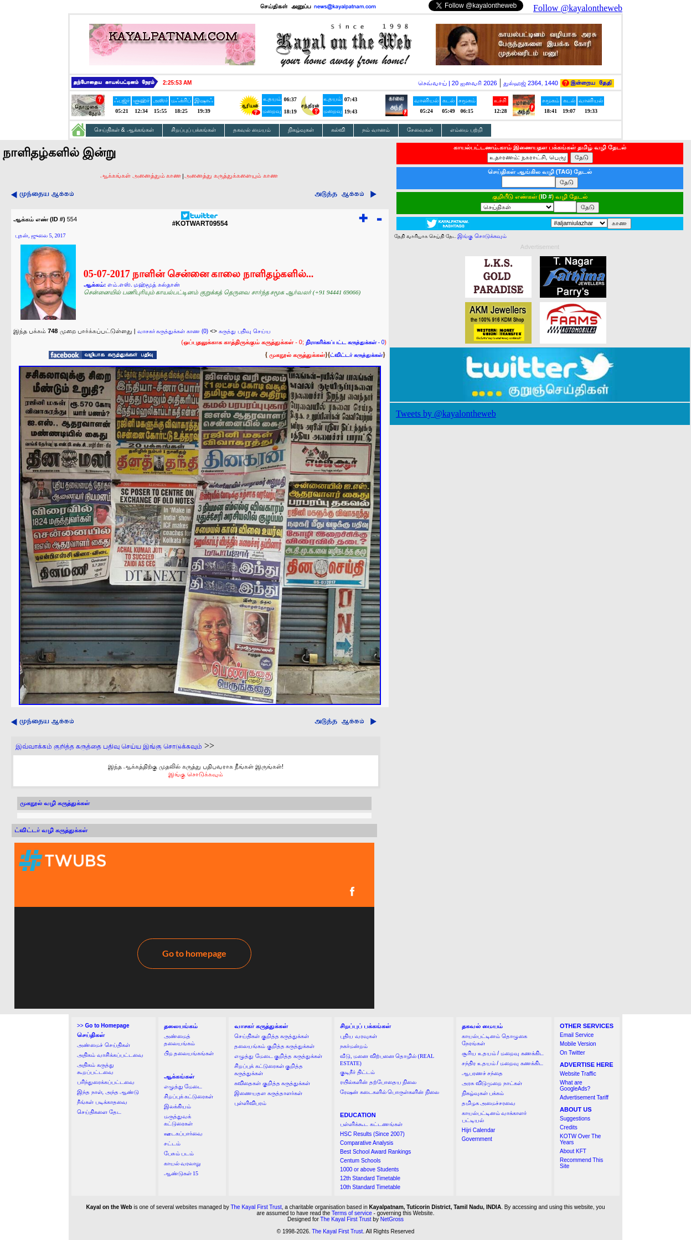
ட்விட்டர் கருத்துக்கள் (356, 355)
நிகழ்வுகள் (301, 130)
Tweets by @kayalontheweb (446, 413)
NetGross (392, 1219)
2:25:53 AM (177, 83)
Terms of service (352, 1213)
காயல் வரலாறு (182, 1163)
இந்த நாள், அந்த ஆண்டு (108, 1092)
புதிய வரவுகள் (358, 1036)
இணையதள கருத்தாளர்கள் (268, 1093)
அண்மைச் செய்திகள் (103, 1045)
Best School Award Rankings (375, 1152)
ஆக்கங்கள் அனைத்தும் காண (141, 175)
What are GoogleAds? (575, 1086)
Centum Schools (360, 1161)
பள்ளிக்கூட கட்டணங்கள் (371, 1124)
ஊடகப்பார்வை (183, 1133)
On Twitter (572, 1053)
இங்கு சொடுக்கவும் (195, 774)
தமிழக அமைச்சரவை (489, 1103)
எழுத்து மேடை (183, 1086)
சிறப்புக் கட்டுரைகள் (189, 1096)
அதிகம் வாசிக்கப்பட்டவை (110, 1055)
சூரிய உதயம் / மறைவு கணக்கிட (503, 1053)
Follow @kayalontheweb (577, 8)
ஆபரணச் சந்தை (482, 1073)
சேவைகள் (420, 130)
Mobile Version (578, 1044)
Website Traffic (578, 1074)
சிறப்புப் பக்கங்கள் (193, 130)
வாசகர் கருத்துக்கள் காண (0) (173, 331)
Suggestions (575, 1119)
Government (477, 1139)
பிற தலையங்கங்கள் (189, 1053)
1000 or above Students (369, 1169)
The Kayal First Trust (255, 1207)
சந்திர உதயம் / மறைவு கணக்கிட (502, 1063)
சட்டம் (172, 1143)
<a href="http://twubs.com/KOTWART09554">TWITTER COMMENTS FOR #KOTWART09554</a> (194, 926)
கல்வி (338, 130)
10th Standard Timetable (370, 1187)
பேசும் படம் (179, 1153)
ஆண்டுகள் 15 (181, 1173)
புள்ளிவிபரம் (250, 1103)
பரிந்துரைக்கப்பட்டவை (106, 1082)
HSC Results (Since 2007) (372, 1134)
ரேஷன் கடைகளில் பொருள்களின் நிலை (389, 1092)
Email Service (577, 1035)
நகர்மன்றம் (354, 1046)
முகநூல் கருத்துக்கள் (297, 354)
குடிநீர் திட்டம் (357, 1072)
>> (103, 1026)
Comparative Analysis (366, 1143)
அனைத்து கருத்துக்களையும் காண (231, 175)
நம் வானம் (376, 130)
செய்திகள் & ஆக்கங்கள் (124, 130)
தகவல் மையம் (252, 130)
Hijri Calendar (479, 1130)
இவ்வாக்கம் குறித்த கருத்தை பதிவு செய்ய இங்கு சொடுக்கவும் (109, 746)
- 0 (345, 342)
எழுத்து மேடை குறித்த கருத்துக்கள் (278, 1056)
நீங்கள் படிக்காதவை (102, 1102)
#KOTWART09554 (200, 220)
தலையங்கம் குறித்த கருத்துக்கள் (274, 1046)
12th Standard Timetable (370, 1178)
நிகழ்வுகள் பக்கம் (483, 1093)
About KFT (573, 1151)
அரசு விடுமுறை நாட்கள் (492, 1083)
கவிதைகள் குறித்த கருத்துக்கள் (272, 1083)
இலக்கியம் (177, 1106)
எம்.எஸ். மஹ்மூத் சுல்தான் (143, 284)
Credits (568, 1127)
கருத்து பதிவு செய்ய (245, 331)
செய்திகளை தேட (99, 1112)
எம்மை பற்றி (466, 130)
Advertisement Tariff (584, 1097)
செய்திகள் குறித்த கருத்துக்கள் (271, 1036)
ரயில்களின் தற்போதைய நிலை (378, 1082)
